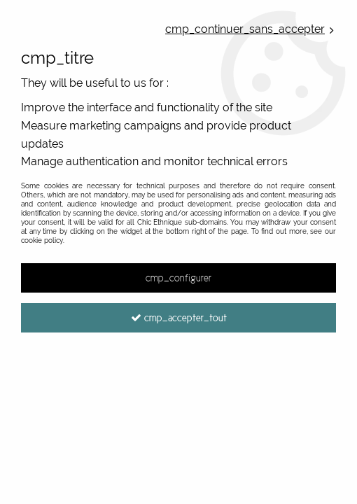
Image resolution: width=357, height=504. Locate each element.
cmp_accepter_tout (179, 317)
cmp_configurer (178, 278)
